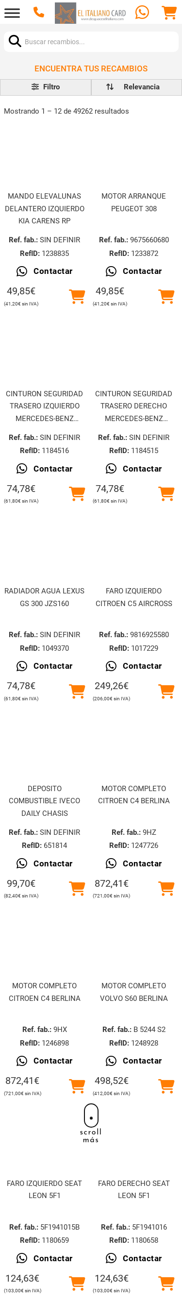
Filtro (46, 87)
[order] (141, 87)
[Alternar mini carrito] (169, 13)
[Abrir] (12, 13)
